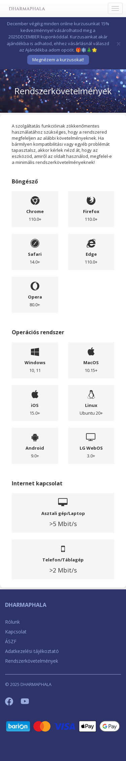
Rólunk (12, 622)
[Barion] (63, 726)
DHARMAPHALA (25, 605)
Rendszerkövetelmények (31, 661)
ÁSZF (10, 641)
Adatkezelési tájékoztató (32, 651)
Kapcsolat (16, 631)
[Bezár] (118, 43)
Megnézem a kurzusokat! (58, 60)
